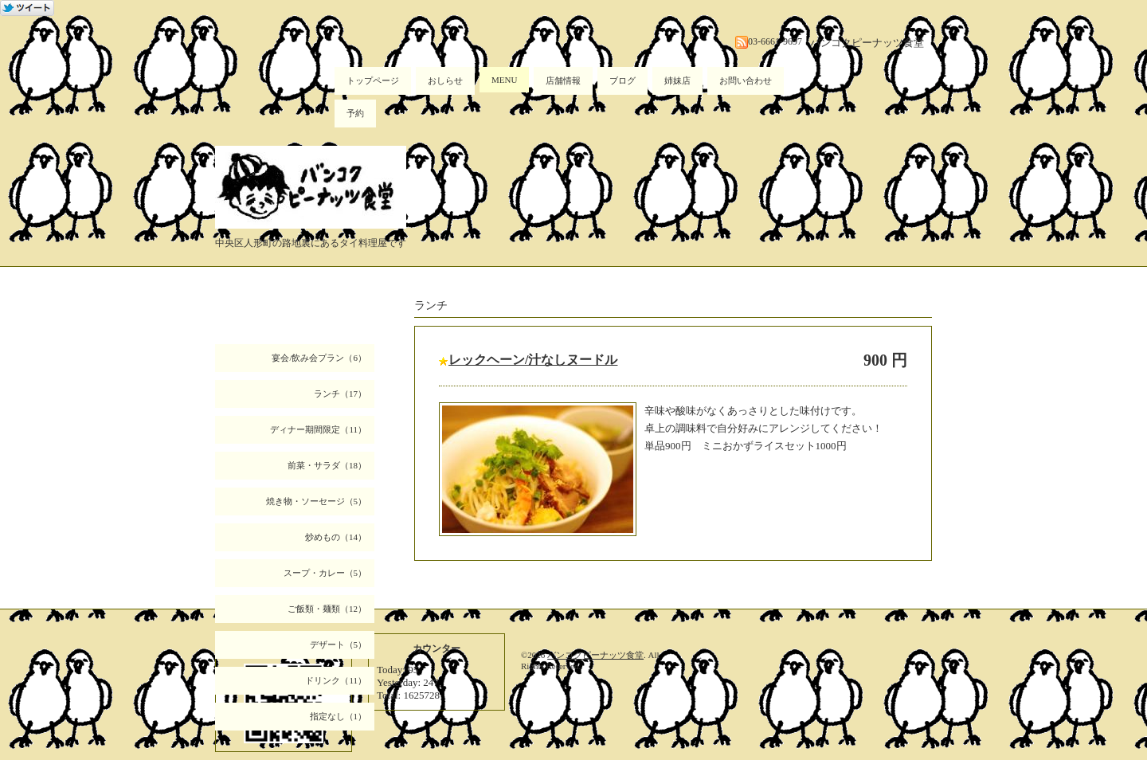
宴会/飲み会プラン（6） (319, 357)
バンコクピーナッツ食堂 (595, 655)
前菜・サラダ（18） (327, 465)
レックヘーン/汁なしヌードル (532, 359)
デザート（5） (338, 644)
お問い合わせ (745, 80)
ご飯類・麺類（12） (327, 608)
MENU (504, 79)
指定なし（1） (338, 716)
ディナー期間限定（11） (318, 429)
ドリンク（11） (335, 680)
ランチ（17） (340, 393)
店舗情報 (563, 80)
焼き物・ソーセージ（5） (316, 501)
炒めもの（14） (335, 537)
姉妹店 (677, 80)
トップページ (372, 80)
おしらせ (445, 80)
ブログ (622, 80)
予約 (355, 113)
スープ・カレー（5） (325, 573)
